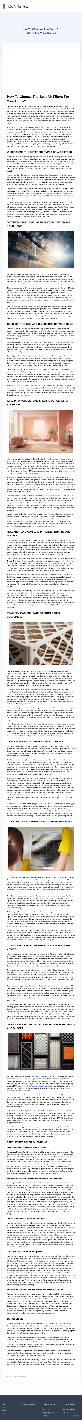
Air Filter (46, 1409)
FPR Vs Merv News (70, 1416)
